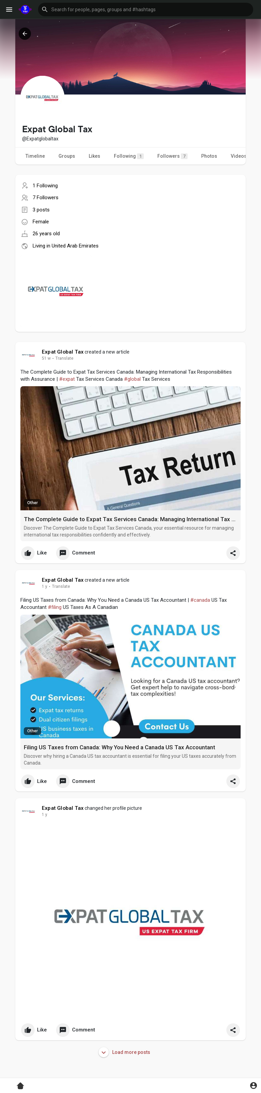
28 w (46, 358)
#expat (67, 379)
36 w (46, 586)
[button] (145, 9)
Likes (94, 156)
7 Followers (45, 197)
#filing (55, 607)
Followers (172, 156)
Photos (209, 156)
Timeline (35, 156)
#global (132, 379)
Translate (64, 358)
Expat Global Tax (63, 352)
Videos (239, 156)
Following (129, 156)
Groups (66, 156)
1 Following (45, 186)
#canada (200, 600)
